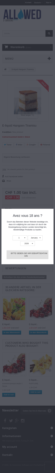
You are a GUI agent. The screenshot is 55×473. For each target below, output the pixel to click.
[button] (20, 237)
